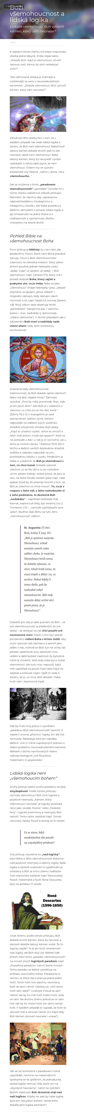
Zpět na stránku (14, 6)
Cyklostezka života (25, 1087)
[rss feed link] (82, 1096)
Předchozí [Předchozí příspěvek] (15, 1084)
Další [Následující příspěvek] (50, 1084)
